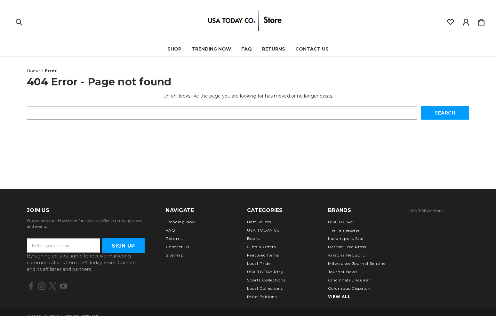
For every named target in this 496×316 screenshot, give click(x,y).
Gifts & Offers (261, 246)
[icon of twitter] (53, 286)
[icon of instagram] (42, 286)
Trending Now (211, 49)
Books (253, 238)
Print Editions (262, 296)
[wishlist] (450, 21)
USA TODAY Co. (264, 230)
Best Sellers (259, 221)
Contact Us (312, 49)
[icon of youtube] (64, 286)
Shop (174, 49)
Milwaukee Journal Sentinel (357, 263)
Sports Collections (266, 280)
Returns (273, 49)
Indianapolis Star (346, 238)
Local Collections (265, 288)
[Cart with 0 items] (481, 21)
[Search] (19, 21)
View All (339, 296)
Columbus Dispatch (349, 288)
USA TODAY (341, 221)
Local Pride (259, 263)
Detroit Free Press (347, 246)
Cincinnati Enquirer (349, 280)
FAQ (246, 49)
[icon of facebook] (31, 286)
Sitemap (175, 255)
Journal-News (342, 271)
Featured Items (263, 255)
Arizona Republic (346, 255)
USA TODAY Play (265, 271)
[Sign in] (466, 21)
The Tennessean (344, 230)
